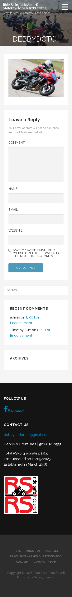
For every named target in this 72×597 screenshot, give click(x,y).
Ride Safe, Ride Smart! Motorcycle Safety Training (25, 6)
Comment (17, 142)
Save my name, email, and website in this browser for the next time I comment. (38, 253)
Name (13, 189)
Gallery (22, 561)
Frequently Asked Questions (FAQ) (36, 556)
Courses (52, 550)
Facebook (14, 409)
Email (14, 209)
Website (15, 230)
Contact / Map (45, 561)
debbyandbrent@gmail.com (26, 435)
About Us (33, 550)
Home (17, 550)
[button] (66, 7)
